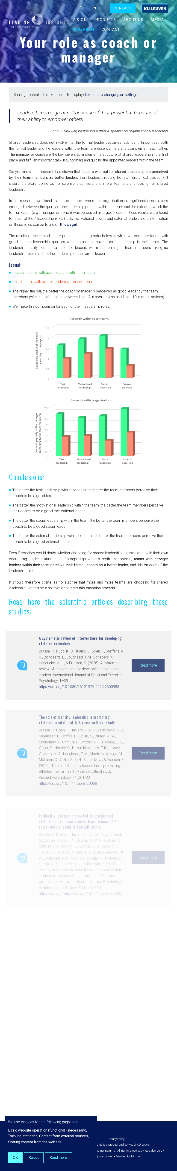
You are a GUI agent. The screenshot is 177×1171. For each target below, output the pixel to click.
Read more (148, 679)
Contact (122, 8)
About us (133, 20)
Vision (80, 20)
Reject (34, 1157)
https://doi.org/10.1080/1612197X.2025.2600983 (79, 700)
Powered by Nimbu (128, 1156)
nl (101, 8)
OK (15, 1157)
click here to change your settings (110, 94)
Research (83, 29)
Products (105, 20)
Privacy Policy (116, 1139)
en (94, 8)
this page (67, 227)
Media (157, 20)
